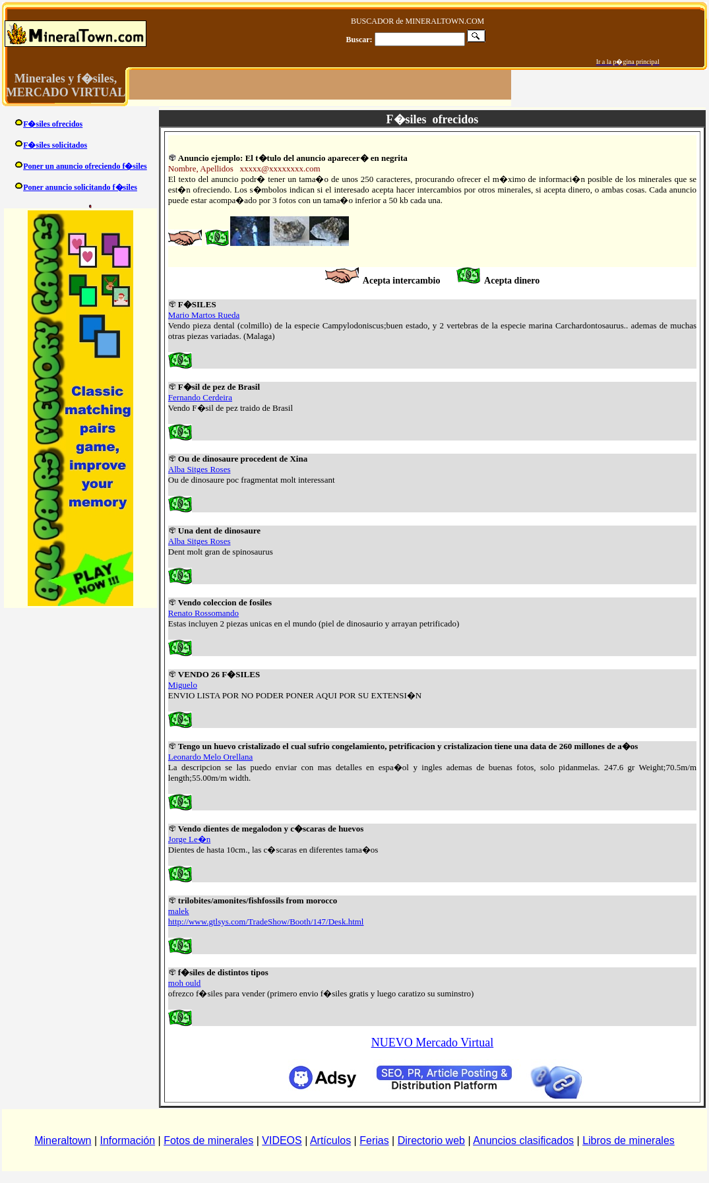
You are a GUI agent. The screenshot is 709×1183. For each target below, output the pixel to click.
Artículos (330, 1140)
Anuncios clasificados (523, 1140)
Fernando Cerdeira (200, 397)
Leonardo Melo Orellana (210, 757)
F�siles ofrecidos (52, 124)
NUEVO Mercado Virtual (432, 1042)
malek (178, 911)
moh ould (184, 983)
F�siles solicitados (55, 145)
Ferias (373, 1140)
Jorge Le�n (189, 839)
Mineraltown (62, 1140)
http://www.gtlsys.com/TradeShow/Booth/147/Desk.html (266, 921)
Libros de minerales (628, 1140)
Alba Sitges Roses (199, 469)
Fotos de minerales (208, 1140)
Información (128, 1140)
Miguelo (182, 685)
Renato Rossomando (203, 613)
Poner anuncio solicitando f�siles (80, 187)
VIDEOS (281, 1140)
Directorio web (431, 1140)
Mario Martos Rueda (203, 315)
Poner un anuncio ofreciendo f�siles (85, 166)
